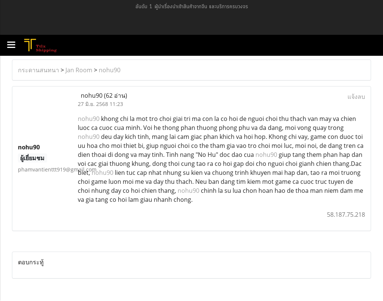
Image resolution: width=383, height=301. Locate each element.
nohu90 (109, 70)
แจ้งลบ (356, 96)
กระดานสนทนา (38, 70)
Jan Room (78, 70)
